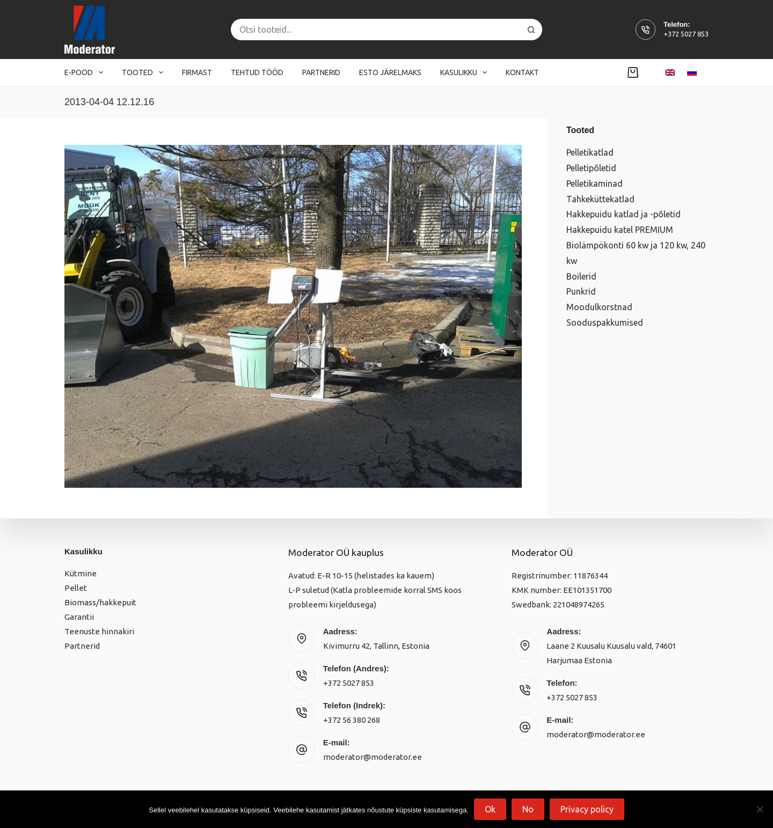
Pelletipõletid (591, 168)
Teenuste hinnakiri (99, 631)
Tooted (144, 72)
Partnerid (321, 72)
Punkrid (581, 291)
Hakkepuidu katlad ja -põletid (623, 214)
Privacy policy (587, 809)
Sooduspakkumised (604, 322)
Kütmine (80, 573)
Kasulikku (466, 72)
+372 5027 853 (686, 34)
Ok (490, 809)
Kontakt (522, 72)
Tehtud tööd (257, 72)
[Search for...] (376, 29)
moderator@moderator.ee (372, 756)
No (528, 809)
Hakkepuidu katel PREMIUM (619, 230)
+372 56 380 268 (351, 719)
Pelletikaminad (594, 183)
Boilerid (581, 276)
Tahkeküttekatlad (600, 199)
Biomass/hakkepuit (100, 602)
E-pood (85, 72)
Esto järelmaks (390, 72)
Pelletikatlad (590, 152)
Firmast (197, 72)
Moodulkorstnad (599, 307)
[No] (759, 809)
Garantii (79, 616)
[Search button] (531, 29)
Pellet (75, 587)
